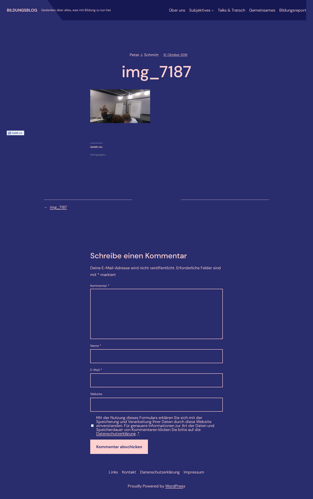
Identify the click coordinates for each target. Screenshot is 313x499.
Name (95, 346)
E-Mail (96, 370)
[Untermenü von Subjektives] (212, 10)
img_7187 (58, 207)
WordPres (174, 486)
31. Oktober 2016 (175, 55)
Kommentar (99, 286)
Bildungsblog (22, 10)
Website (96, 394)
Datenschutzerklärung (116, 433)
